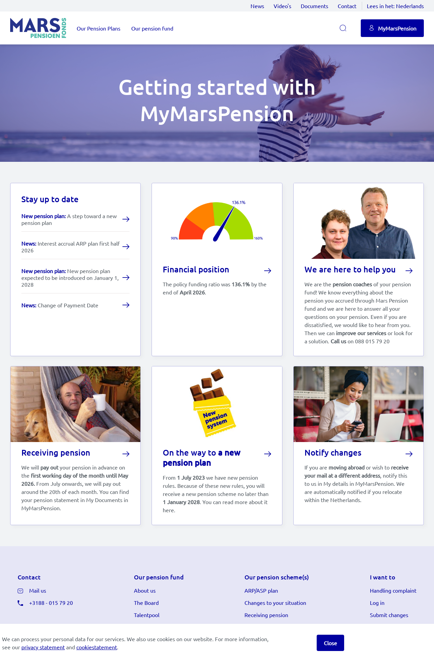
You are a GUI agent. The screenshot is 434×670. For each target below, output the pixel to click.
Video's (282, 5)
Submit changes (389, 617)
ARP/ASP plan (261, 592)
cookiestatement (96, 647)
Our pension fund (152, 28)
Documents (314, 5)
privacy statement (43, 647)
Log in (377, 604)
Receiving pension (266, 617)
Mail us (37, 592)
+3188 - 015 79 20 (51, 604)
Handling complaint (393, 592)
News (257, 5)
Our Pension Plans (98, 28)
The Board (146, 604)
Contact (347, 5)
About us (145, 592)
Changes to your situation (275, 604)
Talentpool (146, 617)
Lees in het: (395, 5)
